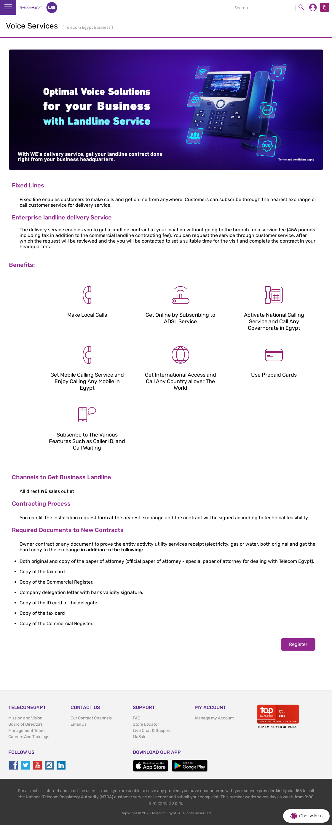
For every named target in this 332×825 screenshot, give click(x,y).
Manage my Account (214, 718)
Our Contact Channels (91, 718)
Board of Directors (25, 724)
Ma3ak (139, 736)
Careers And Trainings (28, 736)
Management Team (26, 730)
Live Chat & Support (152, 730)
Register (298, 644)
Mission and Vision (25, 718)
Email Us (79, 724)
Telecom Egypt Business (88, 27)
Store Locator (146, 724)
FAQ (136, 718)
